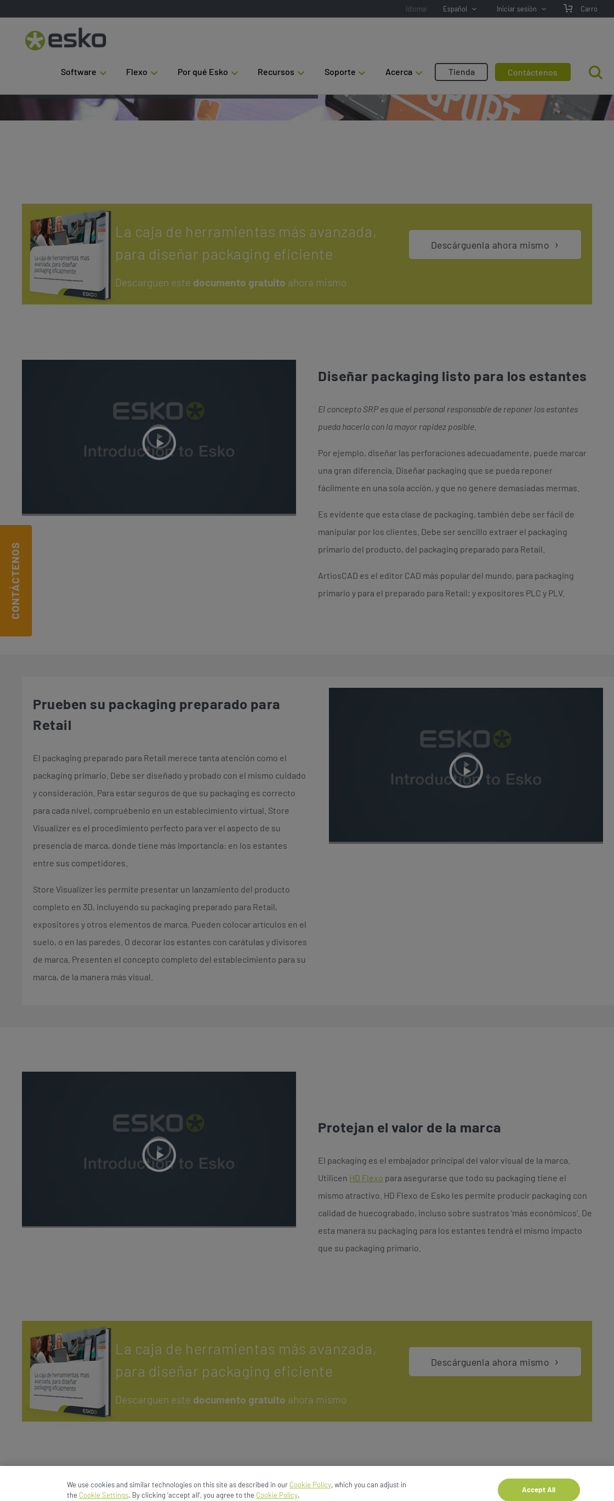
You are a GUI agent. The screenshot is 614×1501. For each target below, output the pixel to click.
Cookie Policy (310, 1495)
